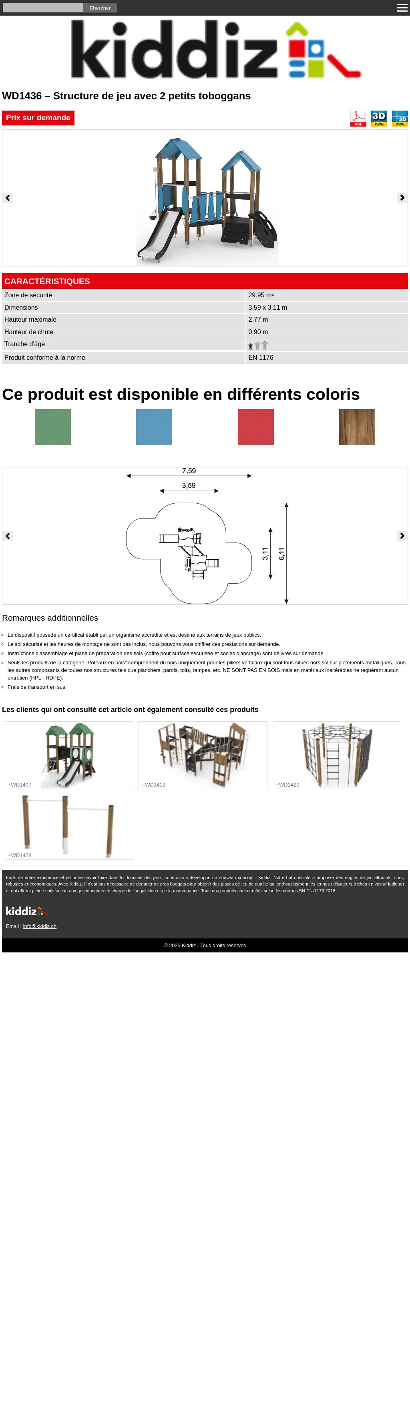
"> (69, 755)
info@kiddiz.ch (39, 926)
